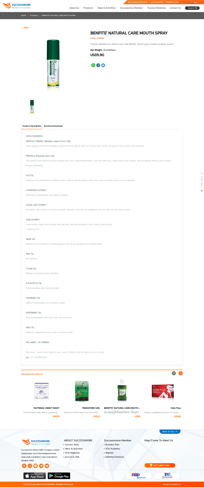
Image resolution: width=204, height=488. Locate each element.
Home (23, 15)
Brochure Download (53, 126)
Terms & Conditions (172, 485)
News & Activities (107, 8)
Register (109, 454)
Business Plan (112, 445)
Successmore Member (132, 8)
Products (89, 8)
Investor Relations (156, 8)
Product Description (31, 126)
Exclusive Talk (72, 458)
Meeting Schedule (115, 458)
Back (25, 27)
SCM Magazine (72, 454)
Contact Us (175, 8)
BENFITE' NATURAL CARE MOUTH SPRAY (59, 15)
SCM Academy (113, 449)
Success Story (72, 445)
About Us (74, 8)
